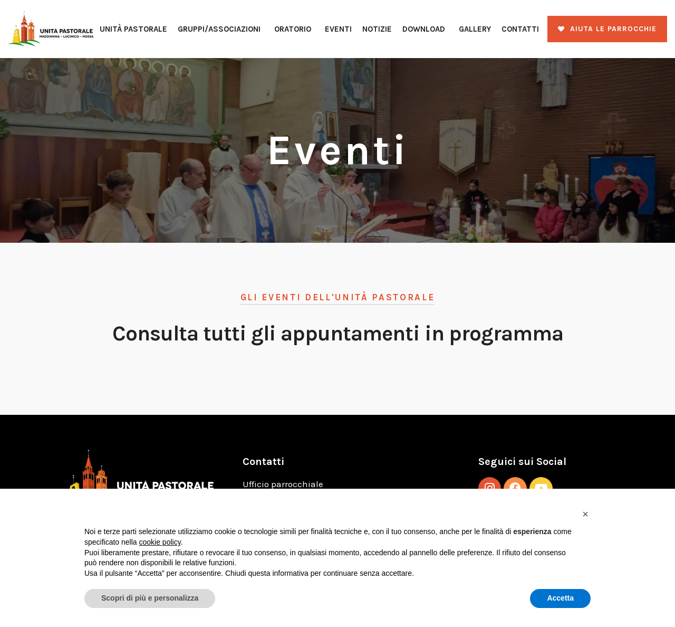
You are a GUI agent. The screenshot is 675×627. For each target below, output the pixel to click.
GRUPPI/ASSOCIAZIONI (219, 29)
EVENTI (338, 29)
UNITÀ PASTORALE (133, 29)
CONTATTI (520, 29)
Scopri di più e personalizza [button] (149, 598)
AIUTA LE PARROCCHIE (613, 28)
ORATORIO (292, 29)
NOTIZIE (377, 29)
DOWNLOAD (423, 29)
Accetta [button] (560, 598)
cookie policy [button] (160, 542)
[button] (585, 514)
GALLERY (475, 29)
